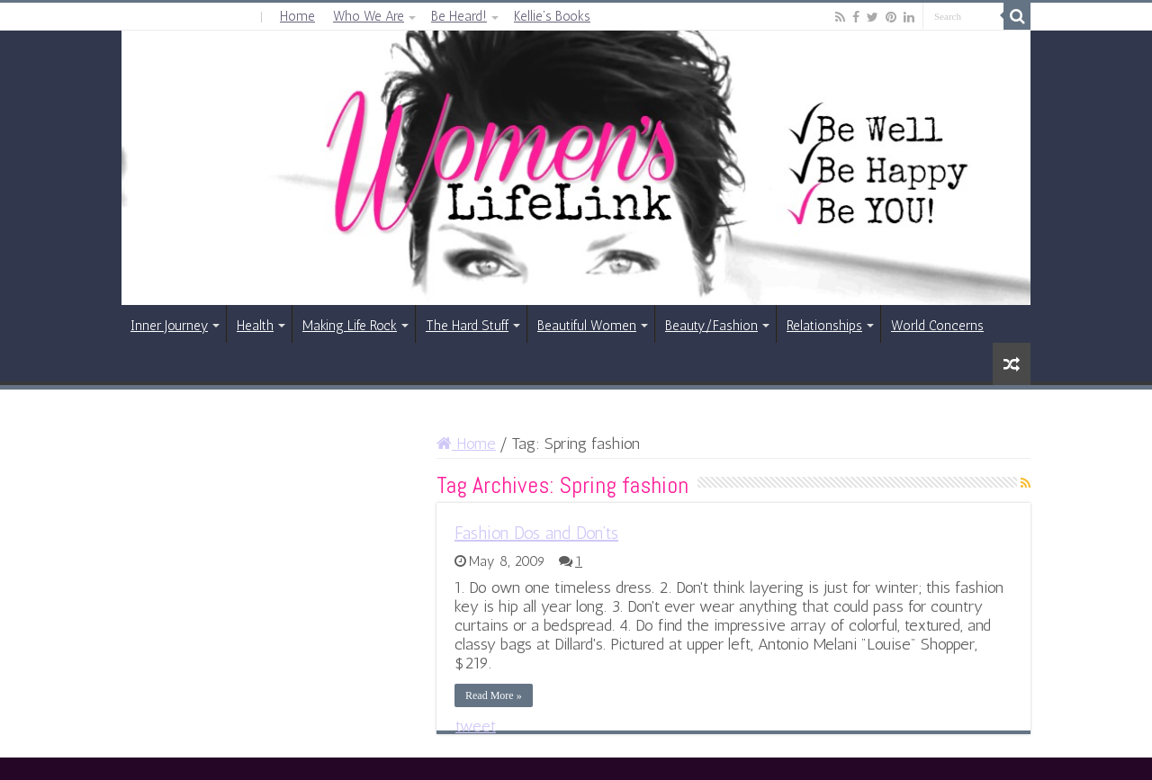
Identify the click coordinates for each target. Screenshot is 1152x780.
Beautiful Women (586, 326)
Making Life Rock (349, 326)
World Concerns (937, 326)
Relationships (824, 326)
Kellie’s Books (552, 16)
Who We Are (368, 16)
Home (297, 16)
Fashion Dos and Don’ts (536, 532)
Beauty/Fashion (711, 326)
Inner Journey (169, 326)
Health (255, 326)
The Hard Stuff (467, 326)
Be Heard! (459, 16)
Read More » (493, 695)
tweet (475, 726)
